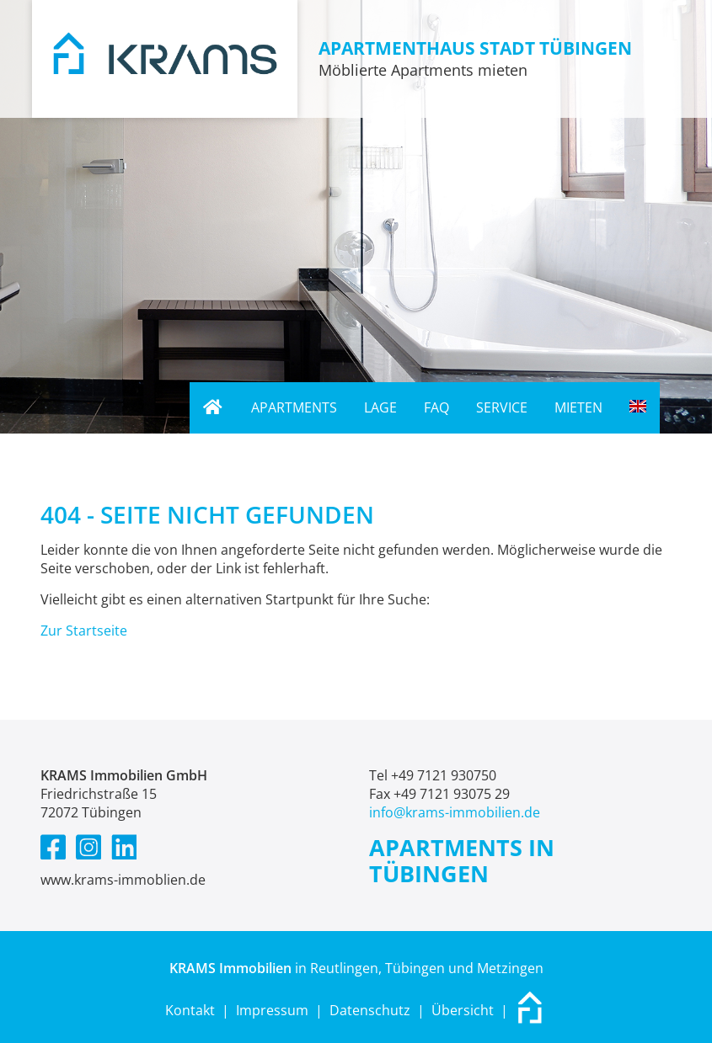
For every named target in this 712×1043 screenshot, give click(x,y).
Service (501, 407)
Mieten (578, 407)
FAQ (436, 407)
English (644, 407)
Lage (380, 407)
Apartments (294, 407)
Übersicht (462, 1010)
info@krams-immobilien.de (454, 812)
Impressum (272, 1010)
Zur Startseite (83, 630)
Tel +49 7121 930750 (432, 775)
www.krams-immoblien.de (123, 879)
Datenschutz (369, 1010)
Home (207, 408)
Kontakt (190, 1010)
